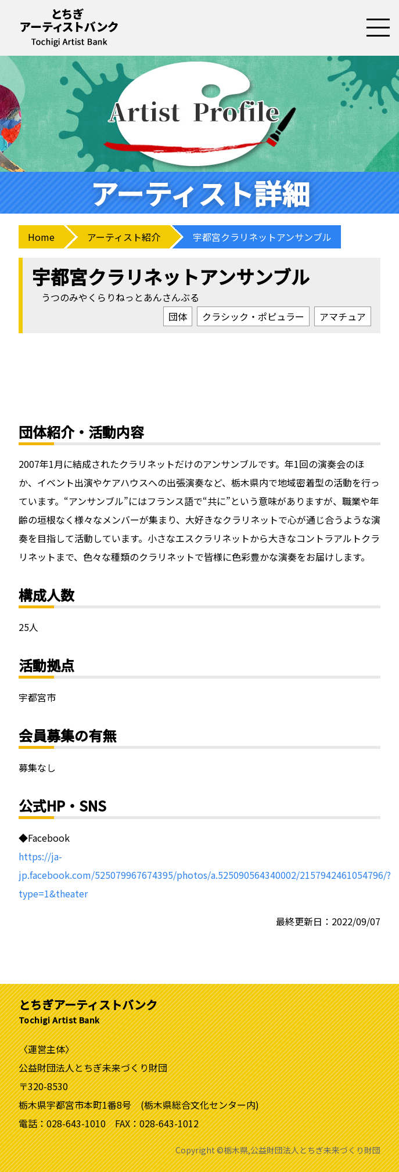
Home (41, 237)
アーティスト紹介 (123, 237)
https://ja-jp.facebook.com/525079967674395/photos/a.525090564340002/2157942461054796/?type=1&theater (205, 874)
